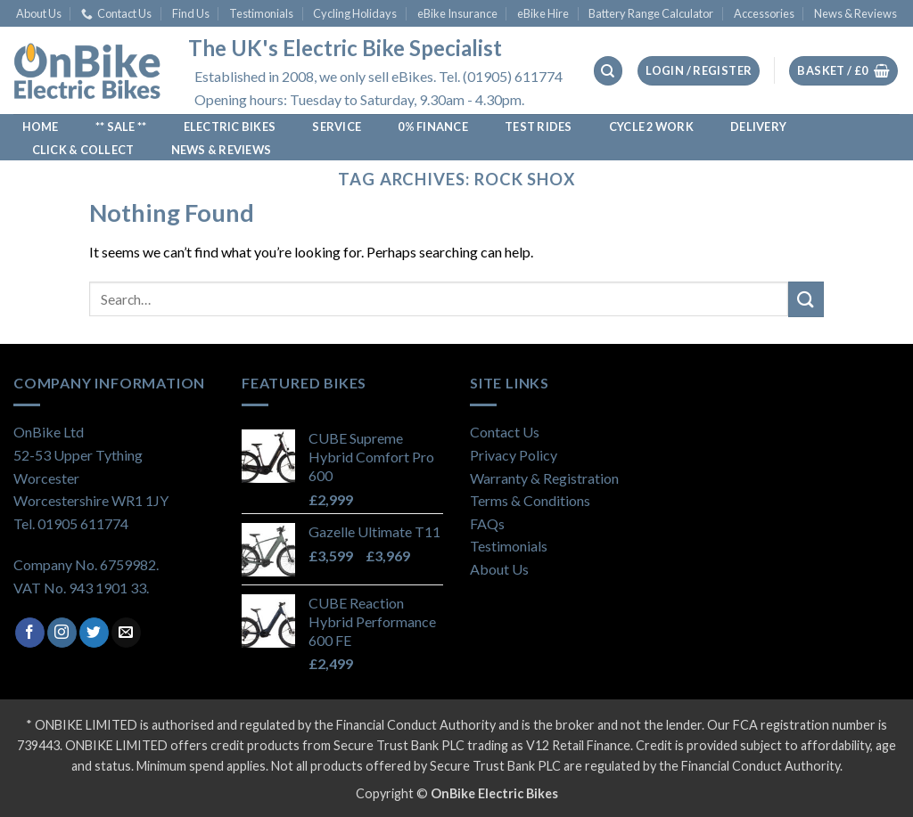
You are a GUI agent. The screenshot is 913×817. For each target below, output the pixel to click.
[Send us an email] (126, 632)
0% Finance (433, 126)
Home (40, 126)
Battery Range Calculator (650, 13)
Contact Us (116, 13)
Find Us (191, 13)
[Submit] (806, 299)
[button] (698, 71)
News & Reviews (855, 13)
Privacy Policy (513, 454)
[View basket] (843, 71)
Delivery (758, 126)
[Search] (608, 71)
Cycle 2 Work (651, 126)
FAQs (487, 523)
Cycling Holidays (355, 13)
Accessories (764, 13)
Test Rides (538, 126)
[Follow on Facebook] (30, 632)
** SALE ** (121, 126)
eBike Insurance (457, 13)
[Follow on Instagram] (62, 632)
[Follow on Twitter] (94, 632)
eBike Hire (543, 13)
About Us (39, 13)
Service (336, 126)
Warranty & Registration (544, 478)
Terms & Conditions (530, 500)
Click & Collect (83, 150)
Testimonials (261, 13)
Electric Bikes (230, 126)
